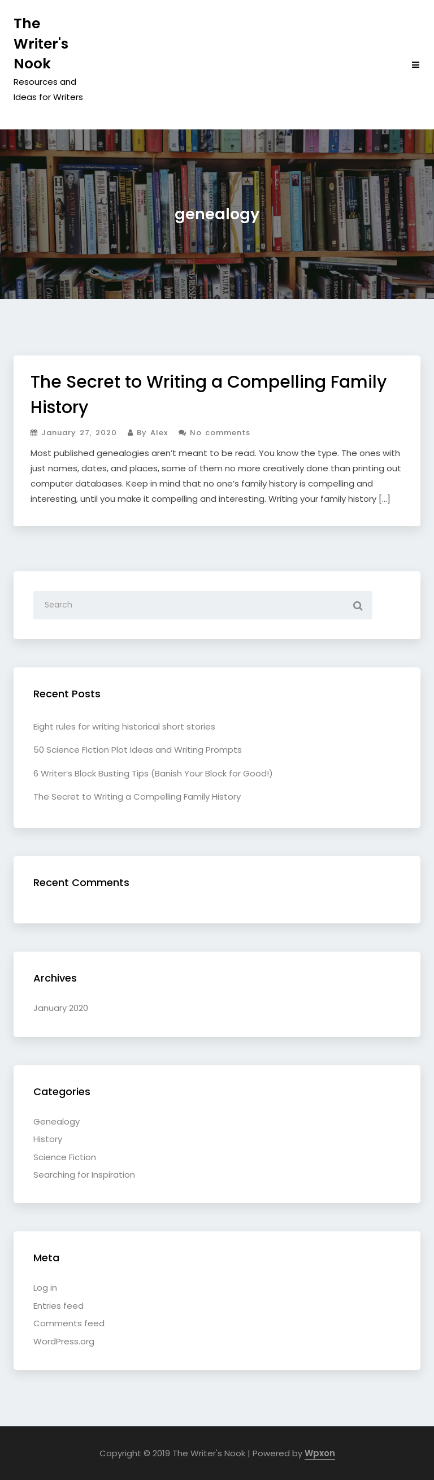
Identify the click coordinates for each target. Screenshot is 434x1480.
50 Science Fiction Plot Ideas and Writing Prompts (137, 750)
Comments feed (69, 1323)
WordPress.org (63, 1341)
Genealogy (56, 1121)
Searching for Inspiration (84, 1174)
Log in (45, 1288)
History (47, 1139)
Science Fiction (64, 1157)
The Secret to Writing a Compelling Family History (137, 796)
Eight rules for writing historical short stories (124, 726)
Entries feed (58, 1306)
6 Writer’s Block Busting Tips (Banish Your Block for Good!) (153, 773)
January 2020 (60, 1008)
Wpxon (320, 1453)
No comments (214, 432)
